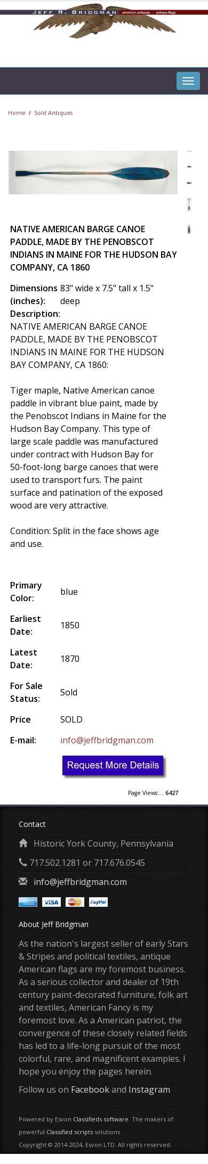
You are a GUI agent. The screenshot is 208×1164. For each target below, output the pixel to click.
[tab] (188, 54)
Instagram (149, 1089)
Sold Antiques (53, 113)
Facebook (90, 1089)
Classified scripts (69, 1132)
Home (17, 113)
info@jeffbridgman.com (107, 740)
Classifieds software (101, 1119)
